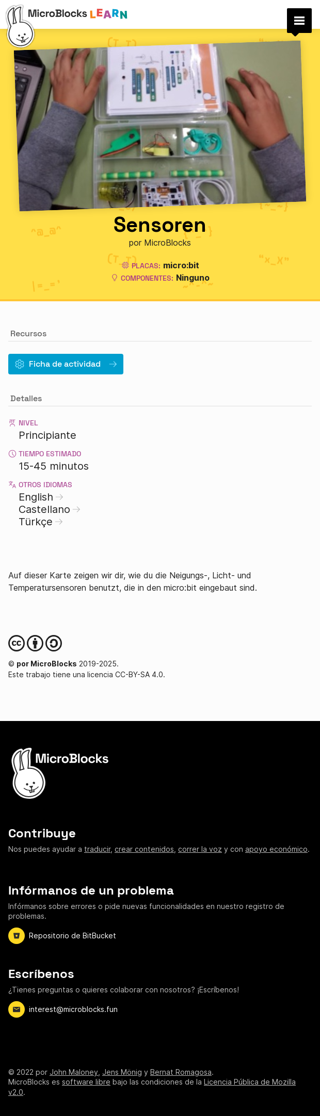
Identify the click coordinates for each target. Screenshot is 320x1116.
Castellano (50, 509)
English (41, 497)
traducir (97, 849)
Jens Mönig (122, 1072)
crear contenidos (144, 849)
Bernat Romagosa (181, 1072)
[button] (299, 20)
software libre (86, 1081)
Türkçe (41, 522)
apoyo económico (276, 849)
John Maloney (74, 1072)
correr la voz (200, 849)
